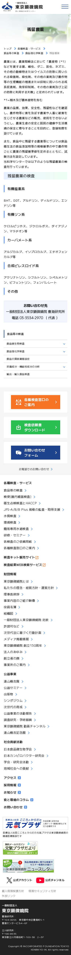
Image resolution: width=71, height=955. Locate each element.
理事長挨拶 (12, 594)
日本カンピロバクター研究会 (24, 755)
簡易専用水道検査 (16, 528)
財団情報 (10, 574)
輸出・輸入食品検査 (18, 374)
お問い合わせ (15, 807)
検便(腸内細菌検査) (17, 496)
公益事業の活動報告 (18, 713)
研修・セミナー (15, 535)
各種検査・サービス (18, 483)
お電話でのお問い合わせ (34, 469)
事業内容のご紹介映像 (19, 600)
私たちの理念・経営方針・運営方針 (29, 587)
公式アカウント (19, 880)
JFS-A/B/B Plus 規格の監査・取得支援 (32, 509)
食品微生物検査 (16, 343)
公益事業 (10, 674)
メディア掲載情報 (16, 639)
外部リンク (9, 896)
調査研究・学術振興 (18, 719)
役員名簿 (10, 607)
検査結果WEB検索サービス (23, 564)
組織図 (8, 613)
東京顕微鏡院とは (16, 581)
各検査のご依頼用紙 (18, 541)
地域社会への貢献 (16, 768)
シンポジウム (13, 700)
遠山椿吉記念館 (15, 732)
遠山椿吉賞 (12, 681)
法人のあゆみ (13, 651)
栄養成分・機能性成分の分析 (23, 366)
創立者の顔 (12, 658)
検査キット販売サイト (19, 557)
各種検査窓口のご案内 (19, 548)
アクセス (12, 777)
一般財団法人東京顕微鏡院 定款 (26, 619)
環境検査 (10, 522)
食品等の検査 (15, 334)
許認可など (12, 626)
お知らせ (12, 792)
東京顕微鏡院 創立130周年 (23, 645)
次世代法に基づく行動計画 (22, 632)
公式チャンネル (50, 880)
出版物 (8, 694)
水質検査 (10, 516)
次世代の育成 (13, 707)
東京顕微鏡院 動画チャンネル (24, 726)
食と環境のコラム (18, 799)
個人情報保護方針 (13, 891)
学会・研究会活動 (16, 762)
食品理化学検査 (16, 351)
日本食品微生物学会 (18, 749)
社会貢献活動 (13, 741)
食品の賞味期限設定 (18, 359)
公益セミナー (13, 687)
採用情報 (12, 785)
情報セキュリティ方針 (42, 891)
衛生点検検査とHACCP (20, 503)
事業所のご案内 (15, 664)
